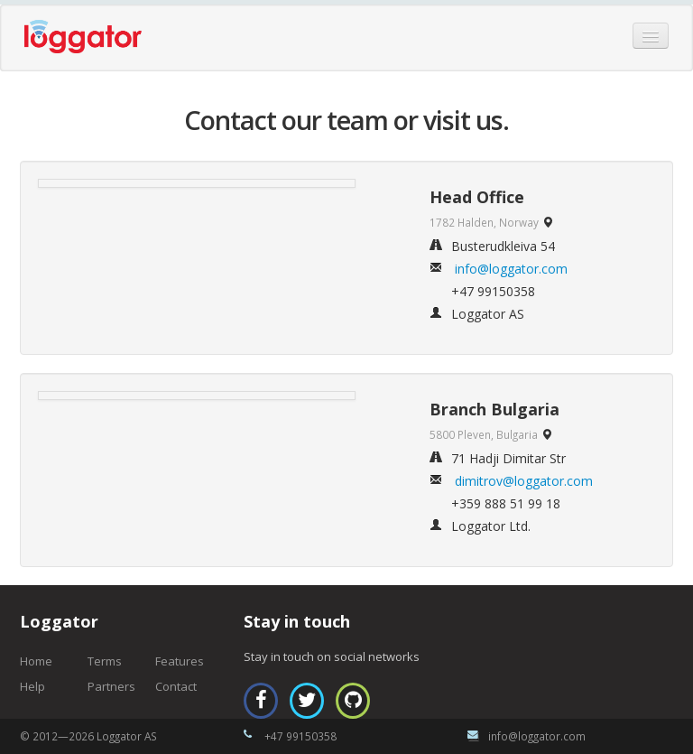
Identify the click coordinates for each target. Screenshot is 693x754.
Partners (111, 686)
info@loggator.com (511, 268)
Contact (176, 686)
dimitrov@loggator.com (524, 480)
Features (179, 661)
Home (36, 661)
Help (32, 686)
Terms (105, 661)
